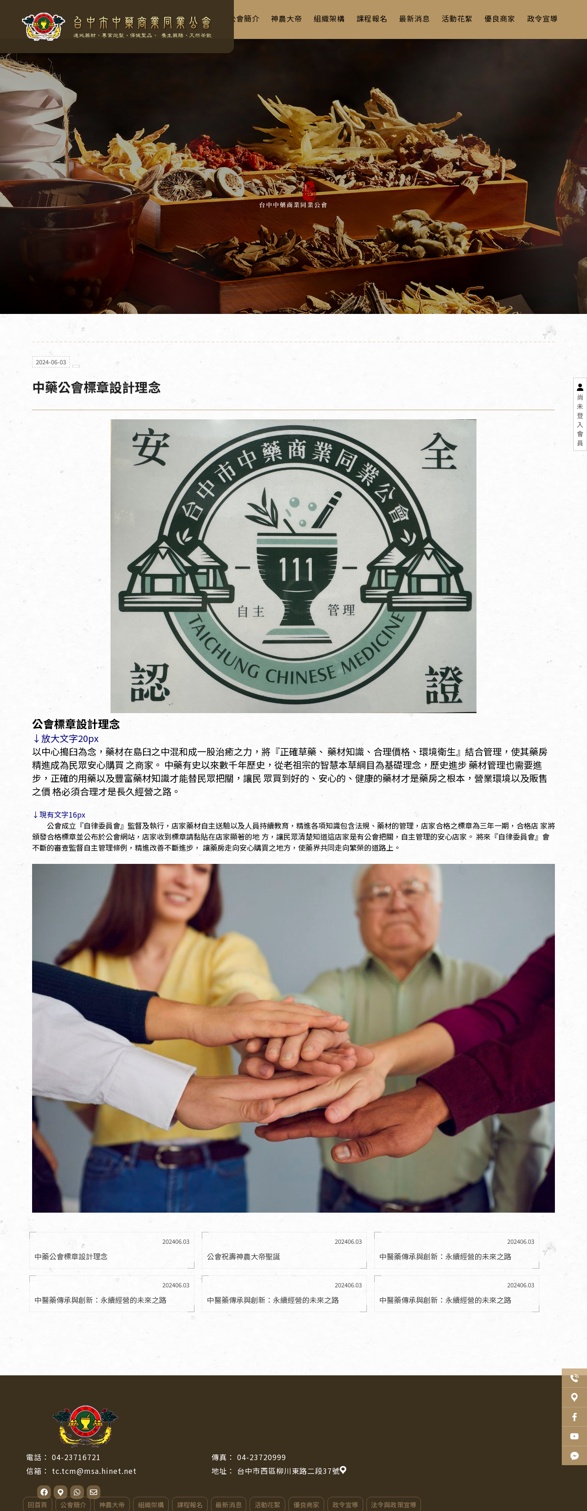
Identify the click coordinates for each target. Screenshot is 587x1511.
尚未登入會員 (580, 419)
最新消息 (350, 1455)
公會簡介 (194, 1455)
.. (327, 1497)
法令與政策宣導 (515, 1455)
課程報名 (311, 1455)
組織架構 (272, 1455)
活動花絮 (389, 1455)
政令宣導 (467, 1455)
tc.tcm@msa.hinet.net (214, 1420)
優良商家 (428, 1455)
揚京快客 (263, 1497)
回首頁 (158, 1455)
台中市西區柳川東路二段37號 (412, 1420)
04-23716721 (197, 1406)
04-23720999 (382, 1406)
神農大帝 (233, 1455)
